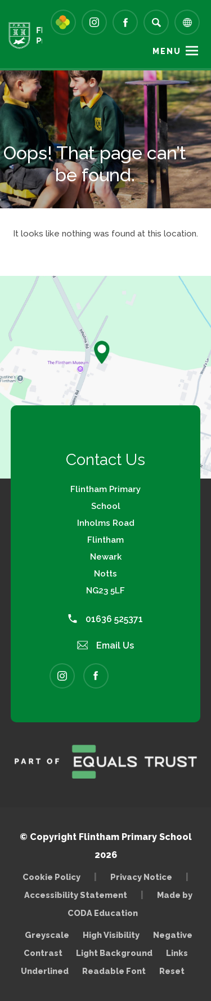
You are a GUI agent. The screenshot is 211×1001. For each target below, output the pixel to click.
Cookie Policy (51, 877)
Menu (166, 51)
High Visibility (111, 935)
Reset (172, 971)
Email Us (105, 645)
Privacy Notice (141, 877)
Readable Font (114, 971)
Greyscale (47, 935)
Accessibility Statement (75, 895)
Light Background (114, 953)
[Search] (156, 22)
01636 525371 (105, 619)
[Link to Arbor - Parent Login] (63, 22)
